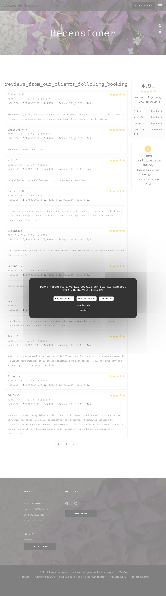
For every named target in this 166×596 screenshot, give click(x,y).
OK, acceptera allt (63, 298)
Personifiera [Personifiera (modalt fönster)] (106, 298)
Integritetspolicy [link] (84, 305)
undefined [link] (83, 310)
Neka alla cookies (86, 298)
